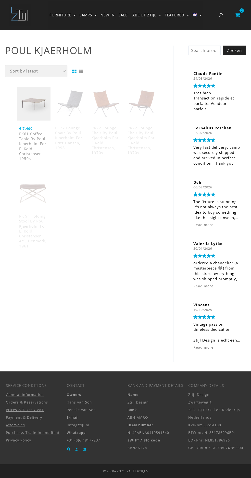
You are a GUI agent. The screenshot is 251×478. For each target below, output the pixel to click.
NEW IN (107, 14)
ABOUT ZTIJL (146, 15)
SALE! (123, 14)
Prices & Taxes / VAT (25, 409)
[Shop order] (36, 71)
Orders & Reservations (27, 402)
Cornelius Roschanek (215, 127)
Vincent (201, 304)
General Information (25, 394)
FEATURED (177, 15)
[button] (73, 15)
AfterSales (15, 425)
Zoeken (234, 50)
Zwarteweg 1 (200, 402)
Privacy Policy (18, 440)
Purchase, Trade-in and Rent (33, 432)
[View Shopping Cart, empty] (237, 15)
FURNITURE (63, 15)
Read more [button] (203, 225)
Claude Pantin (208, 73)
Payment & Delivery (24, 417)
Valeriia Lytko (208, 243)
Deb (197, 182)
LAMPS (88, 15)
